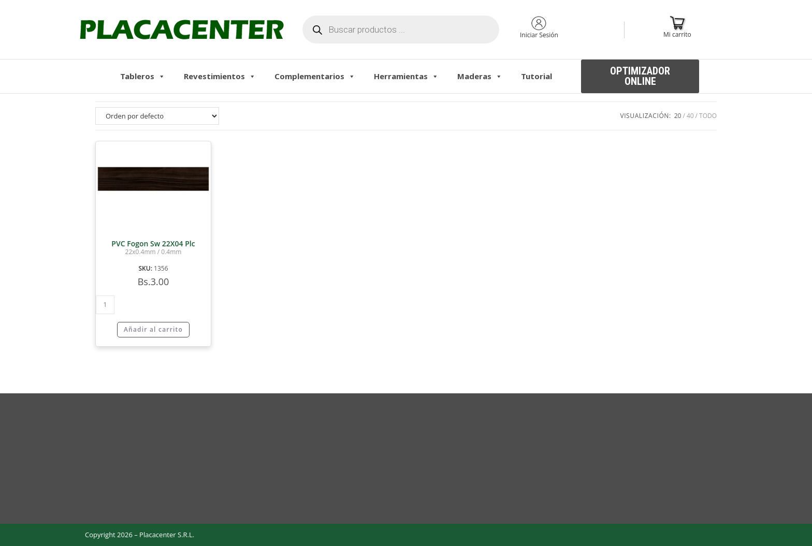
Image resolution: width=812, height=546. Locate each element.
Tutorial (536, 76)
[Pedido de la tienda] (157, 116)
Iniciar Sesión (539, 35)
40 (690, 115)
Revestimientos (220, 76)
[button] (640, 76)
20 (678, 115)
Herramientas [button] (406, 76)
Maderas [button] (479, 76)
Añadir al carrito (153, 329)
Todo (708, 115)
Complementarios (314, 76)
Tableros (142, 76)
